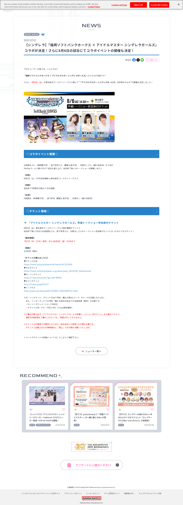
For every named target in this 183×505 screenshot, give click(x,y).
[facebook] (134, 60)
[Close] (179, 4)
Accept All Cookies (159, 5)
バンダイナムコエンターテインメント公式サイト (41, 493)
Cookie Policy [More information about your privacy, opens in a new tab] (94, 6)
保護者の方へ (129, 493)
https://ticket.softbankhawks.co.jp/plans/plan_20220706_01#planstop (57, 271)
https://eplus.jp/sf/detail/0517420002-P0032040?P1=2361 (51, 291)
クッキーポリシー (93, 493)
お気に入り (153, 60)
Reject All (138, 5)
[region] (91, 4)
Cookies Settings (119, 5)
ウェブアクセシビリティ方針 (150, 493)
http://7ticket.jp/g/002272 (36, 284)
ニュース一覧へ (91, 351)
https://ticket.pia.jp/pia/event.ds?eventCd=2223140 (48, 264)
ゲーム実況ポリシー (112, 493)
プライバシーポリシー (73, 493)
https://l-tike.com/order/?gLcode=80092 (43, 277)
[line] (142, 60)
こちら (60, 337)
